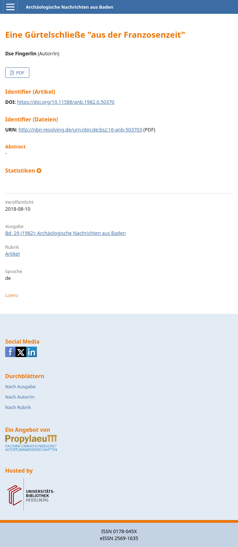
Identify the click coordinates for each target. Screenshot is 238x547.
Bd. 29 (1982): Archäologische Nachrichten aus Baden (65, 233)
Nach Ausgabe (20, 386)
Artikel (12, 253)
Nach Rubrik (18, 407)
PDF (19, 73)
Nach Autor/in (19, 397)
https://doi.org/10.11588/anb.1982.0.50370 (65, 102)
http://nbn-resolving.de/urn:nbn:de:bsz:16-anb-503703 (80, 129)
